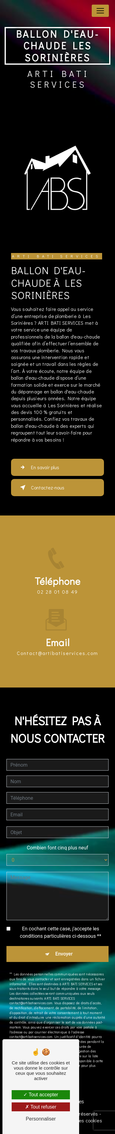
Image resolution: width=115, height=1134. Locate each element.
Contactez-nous (40, 487)
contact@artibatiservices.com (57, 642)
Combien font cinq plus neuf (57, 837)
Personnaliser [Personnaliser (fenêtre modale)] (41, 1118)
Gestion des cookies (80, 1120)
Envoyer (64, 943)
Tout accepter (40, 1094)
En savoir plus (38, 467)
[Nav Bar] (100, 11)
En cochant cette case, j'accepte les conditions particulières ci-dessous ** (60, 921)
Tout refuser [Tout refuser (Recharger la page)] (40, 1106)
